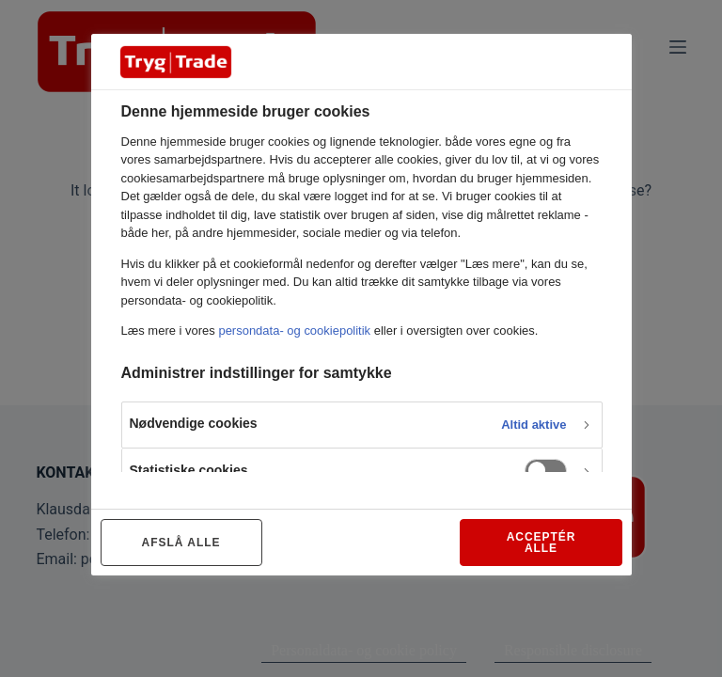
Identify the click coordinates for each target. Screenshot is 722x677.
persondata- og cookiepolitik (294, 330)
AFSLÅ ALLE (181, 542)
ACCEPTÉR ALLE (541, 542)
